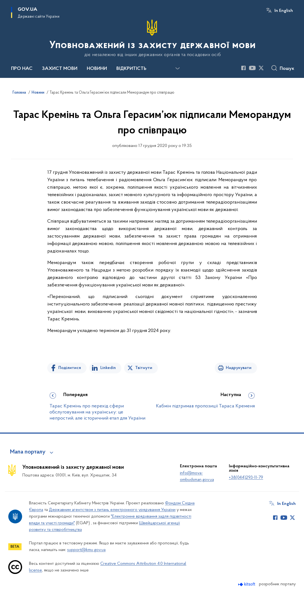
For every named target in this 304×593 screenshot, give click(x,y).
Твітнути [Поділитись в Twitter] (143, 368)
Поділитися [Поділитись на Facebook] (69, 368)
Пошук (287, 68)
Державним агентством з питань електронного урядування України (112, 510)
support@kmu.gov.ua (86, 550)
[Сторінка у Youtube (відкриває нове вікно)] (252, 68)
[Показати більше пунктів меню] (177, 68)
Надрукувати (238, 368)
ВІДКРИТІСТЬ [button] (131, 68)
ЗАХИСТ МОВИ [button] (59, 68)
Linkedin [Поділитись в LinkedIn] (108, 368)
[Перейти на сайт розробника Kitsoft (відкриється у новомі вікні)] (247, 584)
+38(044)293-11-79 (246, 477)
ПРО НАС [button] (22, 68)
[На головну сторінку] (152, 38)
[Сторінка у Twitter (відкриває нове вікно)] (261, 68)
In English (283, 11)
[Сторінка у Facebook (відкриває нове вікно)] (243, 68)
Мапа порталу (28, 452)
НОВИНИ (97, 68)
